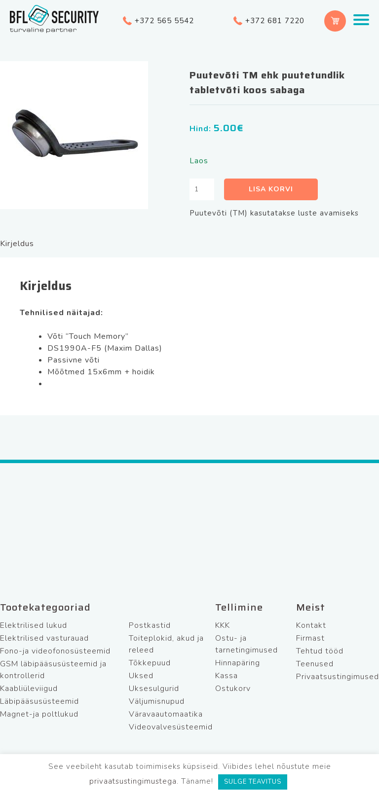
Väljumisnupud (157, 701)
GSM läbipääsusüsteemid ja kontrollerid (53, 669)
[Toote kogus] (202, 189)
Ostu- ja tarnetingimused (246, 644)
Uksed (141, 675)
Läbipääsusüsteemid (39, 701)
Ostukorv (233, 688)
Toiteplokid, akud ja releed (166, 644)
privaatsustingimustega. (134, 781)
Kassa (226, 675)
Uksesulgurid (154, 688)
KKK (222, 625)
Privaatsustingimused (337, 676)
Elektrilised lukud (33, 625)
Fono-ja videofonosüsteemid (55, 651)
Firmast (310, 638)
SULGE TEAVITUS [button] (252, 781)
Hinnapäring (237, 662)
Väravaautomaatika (166, 714)
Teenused (315, 663)
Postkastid (150, 625)
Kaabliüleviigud (29, 688)
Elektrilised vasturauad (44, 638)
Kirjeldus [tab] (17, 243)
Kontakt (311, 625)
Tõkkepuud (150, 662)
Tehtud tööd (319, 651)
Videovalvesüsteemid (171, 727)
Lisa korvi (271, 189)
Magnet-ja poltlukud (39, 714)
